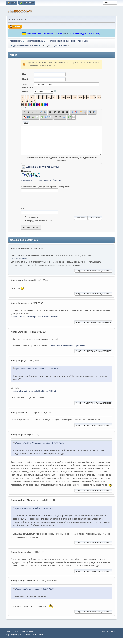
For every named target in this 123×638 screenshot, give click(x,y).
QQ (78, 271)
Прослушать (26, 180)
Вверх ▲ (113, 631)
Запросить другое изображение (48, 180)
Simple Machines (27, 631)
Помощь (105, 631)
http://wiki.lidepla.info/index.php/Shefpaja (68, 345)
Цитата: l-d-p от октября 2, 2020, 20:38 (34, 589)
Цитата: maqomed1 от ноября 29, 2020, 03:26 (36, 369)
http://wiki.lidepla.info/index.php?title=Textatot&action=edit (35, 317)
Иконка (25, 91)
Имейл (25, 79)
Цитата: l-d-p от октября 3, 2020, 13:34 (34, 508)
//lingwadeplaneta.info (20, 259)
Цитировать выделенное (97, 271)
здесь (65, 33)
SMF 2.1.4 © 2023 (13, 631)
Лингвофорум (20, 11)
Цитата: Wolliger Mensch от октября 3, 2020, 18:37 (39, 443)
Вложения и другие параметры (42, 167)
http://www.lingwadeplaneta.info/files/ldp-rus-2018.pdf (33, 391)
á (21, 107)
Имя (24, 74)
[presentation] (45, 200)
